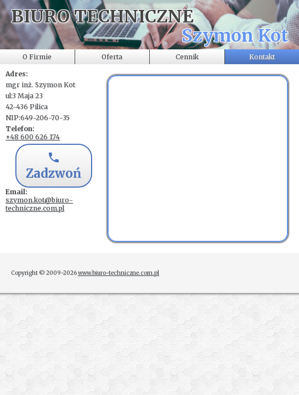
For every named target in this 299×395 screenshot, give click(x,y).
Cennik (187, 57)
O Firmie (37, 57)
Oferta (111, 57)
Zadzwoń (53, 167)
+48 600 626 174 (32, 137)
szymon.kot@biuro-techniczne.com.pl (39, 204)
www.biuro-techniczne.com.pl (118, 272)
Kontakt (262, 57)
